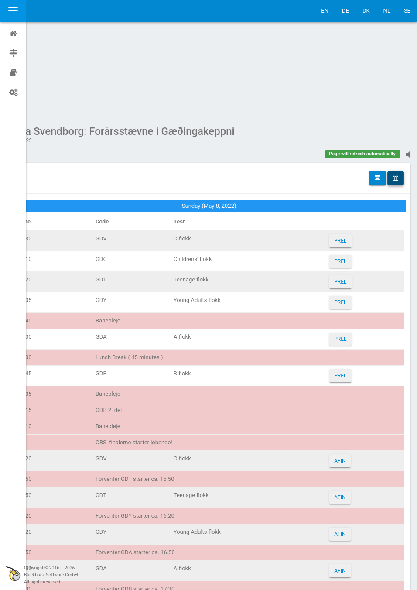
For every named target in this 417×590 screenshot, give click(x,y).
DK (366, 10)
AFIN (345, 378)
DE (345, 10)
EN (324, 10)
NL (386, 10)
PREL (345, 158)
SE (407, 10)
